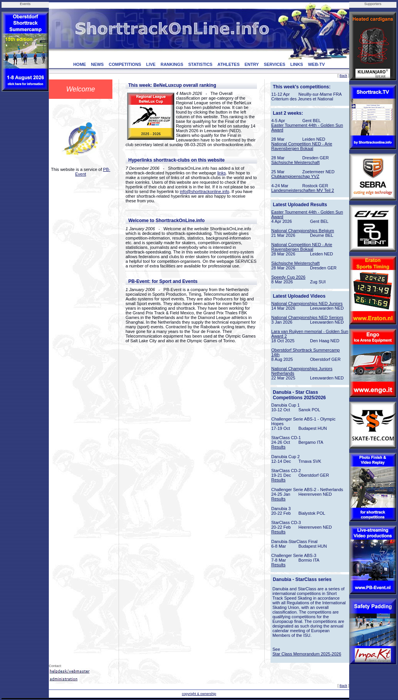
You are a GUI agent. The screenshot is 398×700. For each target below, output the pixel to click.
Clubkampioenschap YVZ (295, 176)
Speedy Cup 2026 (288, 277)
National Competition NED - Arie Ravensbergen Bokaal (301, 146)
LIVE (150, 64)
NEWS (97, 64)
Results (278, 447)
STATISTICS (200, 64)
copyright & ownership (199, 694)
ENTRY (252, 64)
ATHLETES (228, 64)
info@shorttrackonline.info (204, 191)
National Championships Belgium (302, 230)
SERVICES (274, 64)
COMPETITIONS (125, 64)
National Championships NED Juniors (307, 303)
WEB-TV (316, 64)
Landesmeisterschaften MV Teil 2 (302, 190)
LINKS (296, 64)
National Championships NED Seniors (307, 317)
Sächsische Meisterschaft (295, 162)
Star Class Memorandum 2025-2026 (306, 654)
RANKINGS (171, 64)
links (221, 173)
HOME (79, 64)
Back (343, 76)
